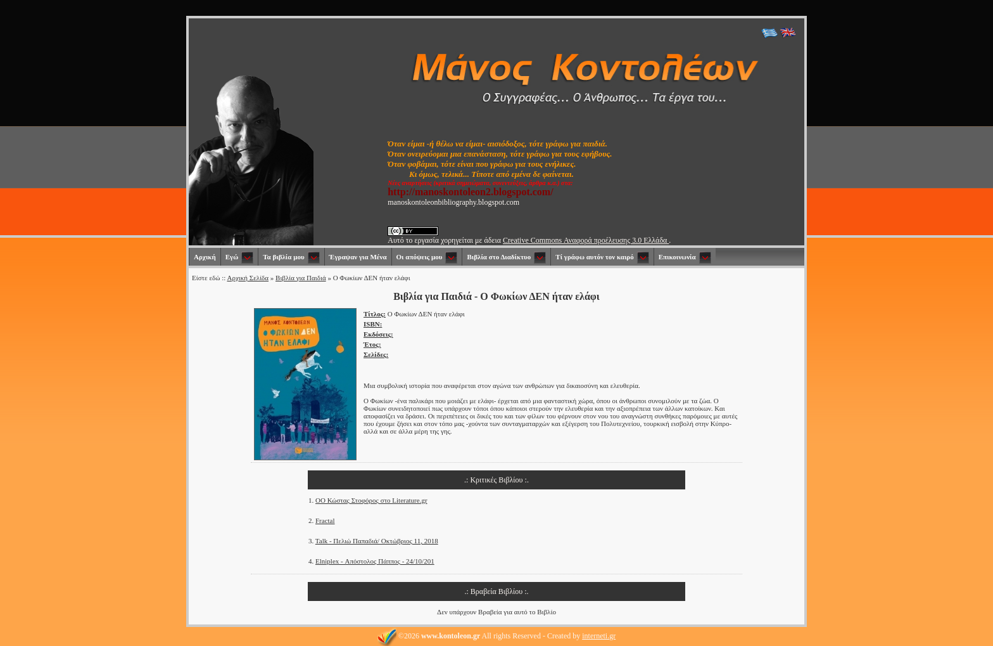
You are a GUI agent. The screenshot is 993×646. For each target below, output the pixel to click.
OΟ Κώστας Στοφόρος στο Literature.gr (371, 500)
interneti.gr (599, 635)
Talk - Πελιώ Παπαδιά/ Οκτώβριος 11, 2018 (376, 541)
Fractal (325, 520)
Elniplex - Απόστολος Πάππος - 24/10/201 (374, 561)
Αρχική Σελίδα (248, 277)
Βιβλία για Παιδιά (300, 277)
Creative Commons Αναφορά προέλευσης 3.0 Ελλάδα (586, 240)
